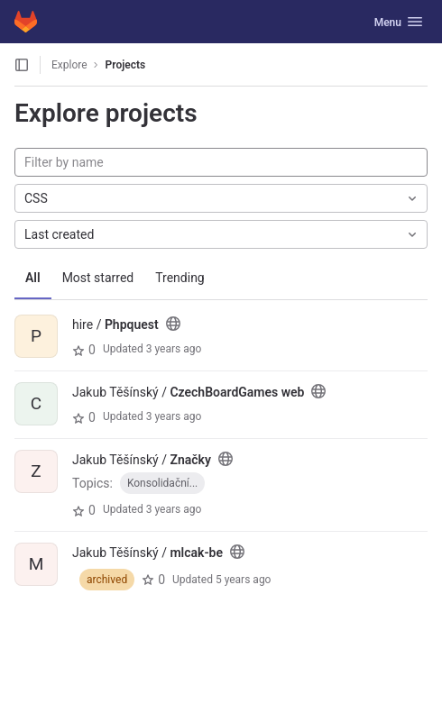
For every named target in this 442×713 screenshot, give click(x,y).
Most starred (98, 277)
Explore (69, 65)
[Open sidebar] (21, 64)
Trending (180, 277)
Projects (126, 65)
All (33, 277)
